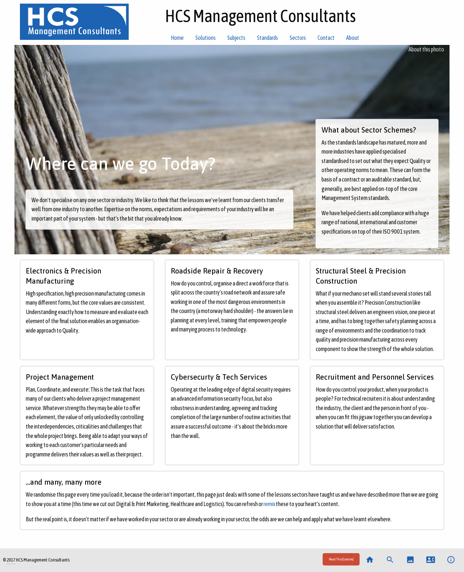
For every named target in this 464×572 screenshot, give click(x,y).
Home (177, 37)
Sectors (298, 37)
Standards (267, 37)
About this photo (426, 49)
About (352, 37)
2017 (11, 560)
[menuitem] (341, 560)
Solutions (205, 37)
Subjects (236, 37)
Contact (326, 37)
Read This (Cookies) (341, 559)
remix (269, 504)
